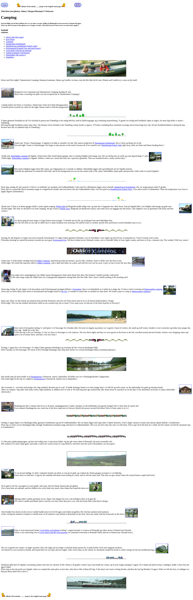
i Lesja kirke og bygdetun (49, 530)
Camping (9, 42)
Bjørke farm (65, 209)
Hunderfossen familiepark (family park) (21, 46)
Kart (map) (10, 39)
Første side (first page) (15, 37)
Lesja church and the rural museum (53, 532)
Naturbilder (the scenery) (16, 55)
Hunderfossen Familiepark (124, 187)
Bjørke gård (60, 206)
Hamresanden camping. (153, 289)
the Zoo (64, 291)
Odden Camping (43, 261)
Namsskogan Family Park (111, 145)
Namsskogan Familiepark (105, 143)
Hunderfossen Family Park (121, 189)
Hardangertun (36, 377)
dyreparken (77, 289)
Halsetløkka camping (19, 156)
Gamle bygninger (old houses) (18, 53)
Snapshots (10, 57)
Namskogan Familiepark (15, 44)
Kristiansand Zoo (59, 240)
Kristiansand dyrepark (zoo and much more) (23, 48)
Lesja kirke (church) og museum (19, 50)
